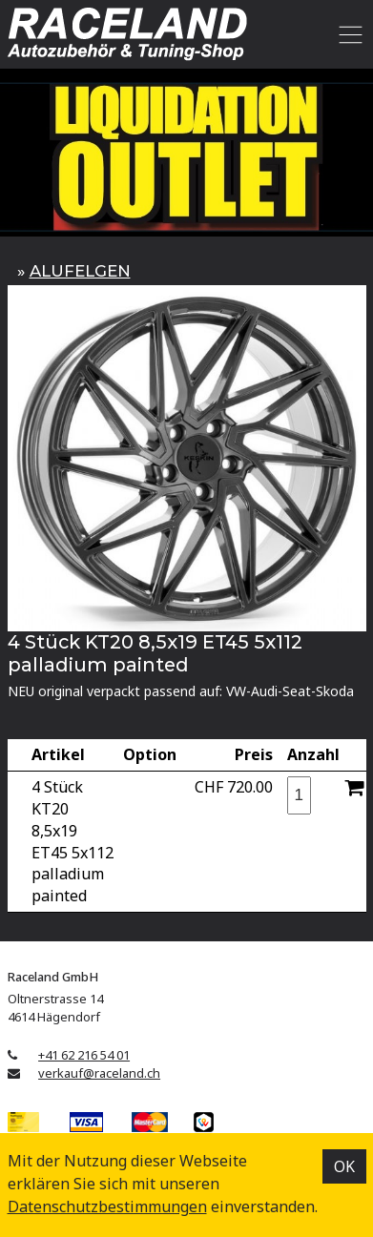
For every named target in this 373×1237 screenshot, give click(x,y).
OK (344, 1166)
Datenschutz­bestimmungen (107, 1206)
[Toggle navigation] (347, 34)
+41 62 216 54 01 (84, 1054)
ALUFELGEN (80, 270)
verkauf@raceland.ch (99, 1073)
